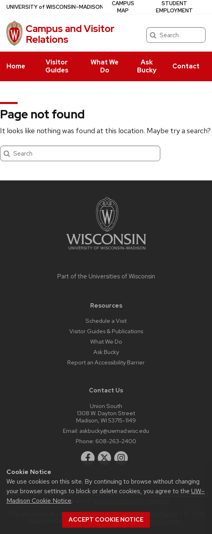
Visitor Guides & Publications (106, 331)
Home (15, 66)
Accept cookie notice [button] (106, 520)
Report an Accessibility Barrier (106, 362)
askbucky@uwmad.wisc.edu (114, 430)
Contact (186, 66)
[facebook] (88, 458)
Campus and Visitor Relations (70, 33)
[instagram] (121, 458)
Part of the (106, 276)
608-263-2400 (115, 441)
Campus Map (123, 7)
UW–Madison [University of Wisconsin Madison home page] (54, 7)
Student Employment (174, 7)
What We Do (105, 66)
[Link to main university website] (106, 251)
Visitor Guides (57, 66)
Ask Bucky (146, 66)
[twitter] (104, 458)
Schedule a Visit (106, 320)
